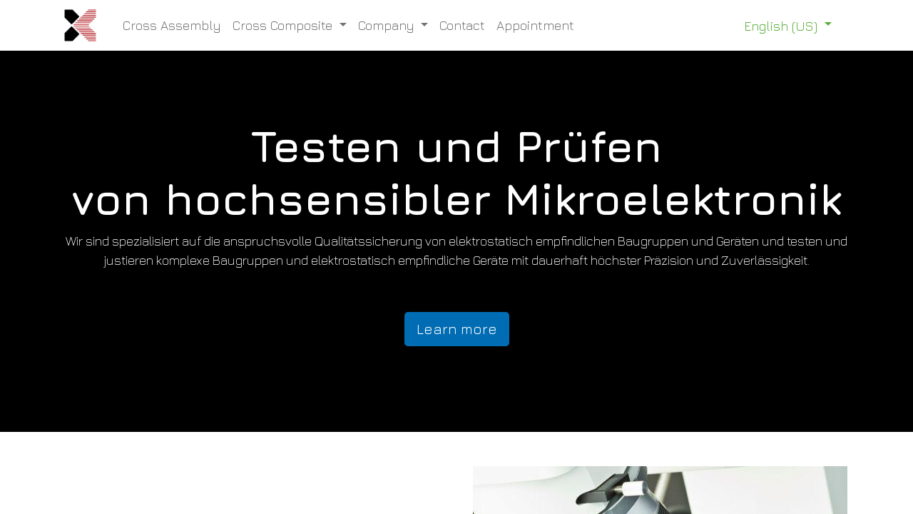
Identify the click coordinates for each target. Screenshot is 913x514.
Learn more (457, 329)
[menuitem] (172, 25)
